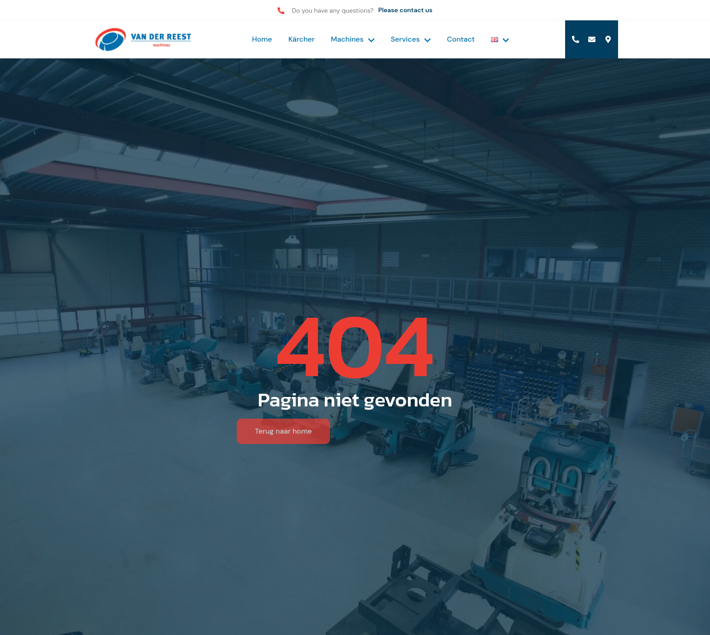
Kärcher (301, 39)
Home (262, 39)
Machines (352, 39)
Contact (461, 39)
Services (411, 39)
